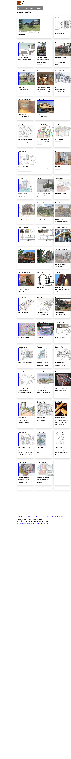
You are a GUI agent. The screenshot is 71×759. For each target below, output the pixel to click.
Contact (35, 516)
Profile (39, 8)
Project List (30, 8)
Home (20, 8)
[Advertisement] (34, 501)
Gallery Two (59, 516)
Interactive (49, 516)
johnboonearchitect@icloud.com (28, 523)
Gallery (29, 516)
